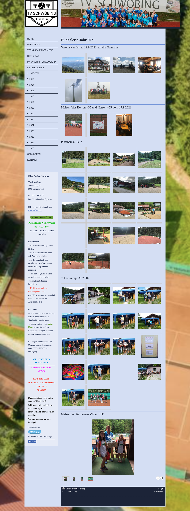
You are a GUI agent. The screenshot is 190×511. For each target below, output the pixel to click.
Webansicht (158, 492)
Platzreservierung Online (40, 217)
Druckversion (69, 489)
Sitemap (81, 489)
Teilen (32, 442)
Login (160, 489)
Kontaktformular (35, 210)
